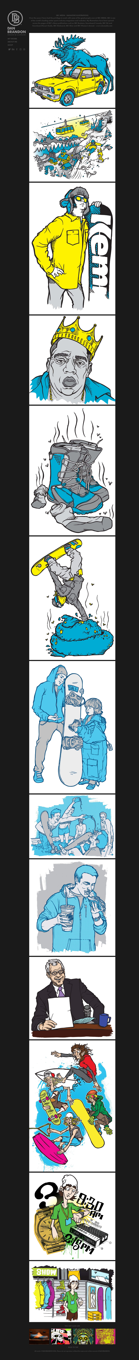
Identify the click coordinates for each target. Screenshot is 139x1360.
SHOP (10, 45)
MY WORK (12, 39)
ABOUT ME (12, 42)
